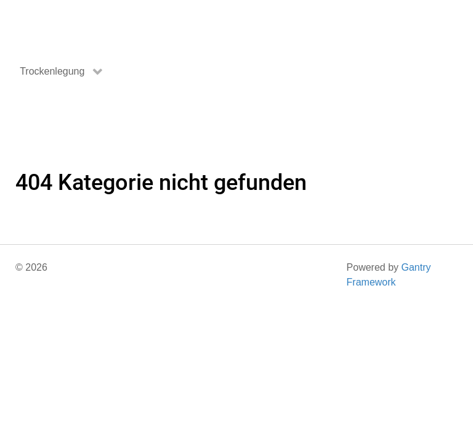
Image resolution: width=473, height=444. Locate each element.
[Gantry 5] (61, 25)
